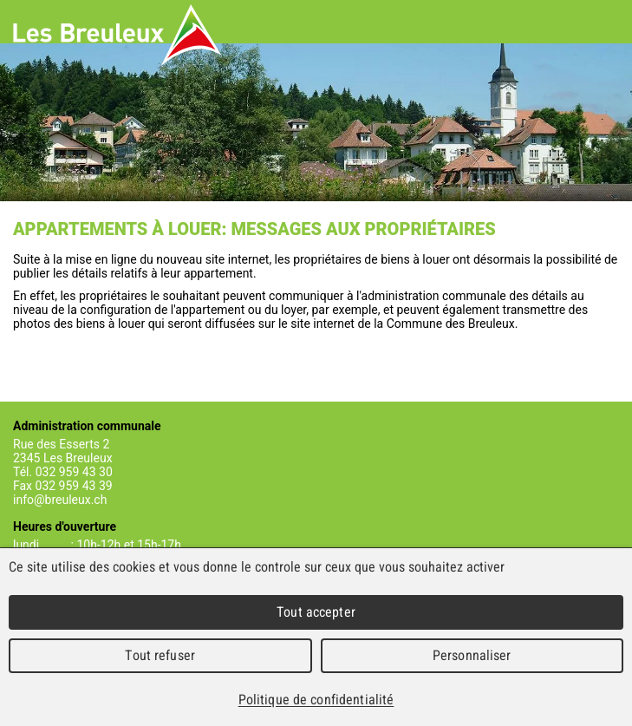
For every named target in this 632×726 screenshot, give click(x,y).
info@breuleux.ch (60, 500)
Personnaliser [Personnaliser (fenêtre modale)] (472, 655)
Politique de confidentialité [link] (316, 699)
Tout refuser (160, 655)
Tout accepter (316, 612)
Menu (606, 21)
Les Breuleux (117, 35)
